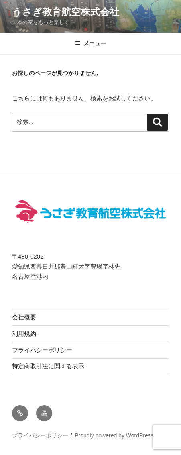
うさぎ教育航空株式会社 (65, 11)
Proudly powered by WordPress (114, 435)
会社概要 (24, 317)
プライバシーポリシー (42, 350)
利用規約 (24, 333)
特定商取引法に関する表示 (48, 366)
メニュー (90, 43)
